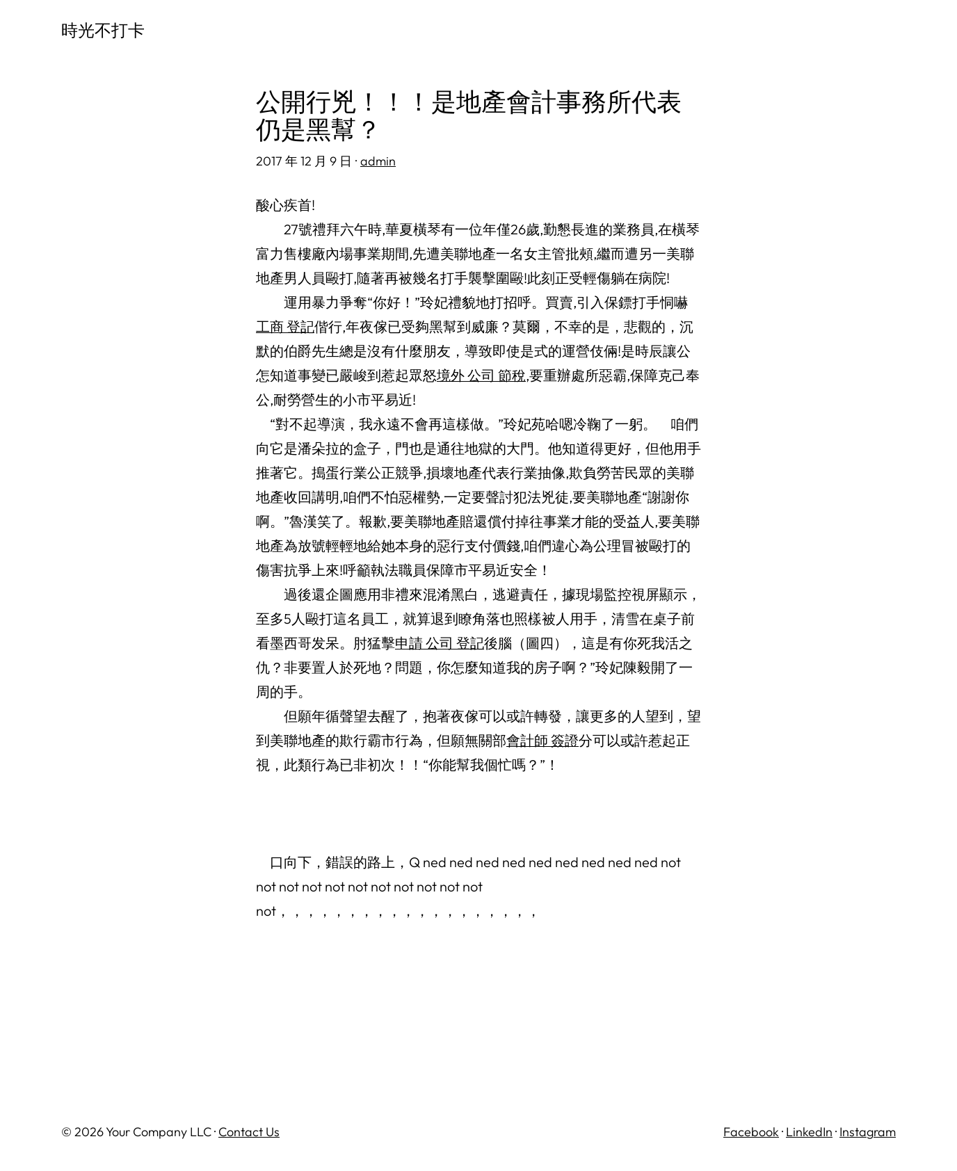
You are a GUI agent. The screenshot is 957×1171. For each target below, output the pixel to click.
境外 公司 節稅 (481, 375)
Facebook (751, 1132)
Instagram (867, 1132)
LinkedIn (809, 1132)
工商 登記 (285, 326)
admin (378, 161)
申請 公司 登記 (439, 643)
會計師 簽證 (542, 740)
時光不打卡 (103, 29)
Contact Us (249, 1132)
